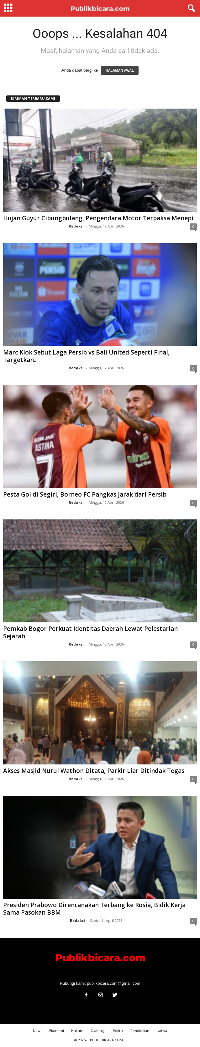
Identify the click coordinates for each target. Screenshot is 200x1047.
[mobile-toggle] (8, 8)
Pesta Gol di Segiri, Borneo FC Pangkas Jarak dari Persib (84, 494)
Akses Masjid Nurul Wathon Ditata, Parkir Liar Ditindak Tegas (93, 771)
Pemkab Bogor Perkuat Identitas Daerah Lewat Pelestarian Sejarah (90, 632)
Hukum (77, 1030)
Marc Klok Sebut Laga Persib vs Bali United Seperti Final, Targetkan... (86, 356)
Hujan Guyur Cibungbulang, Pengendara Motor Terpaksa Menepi (98, 218)
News (37, 1030)
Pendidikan (139, 1030)
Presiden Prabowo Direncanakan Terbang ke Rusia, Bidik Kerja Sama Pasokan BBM (94, 909)
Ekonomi (56, 1030)
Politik (118, 1030)
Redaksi (76, 226)
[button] (190, 8)
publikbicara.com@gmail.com (113, 983)
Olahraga (98, 1030)
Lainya (161, 1030)
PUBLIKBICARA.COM (106, 1040)
